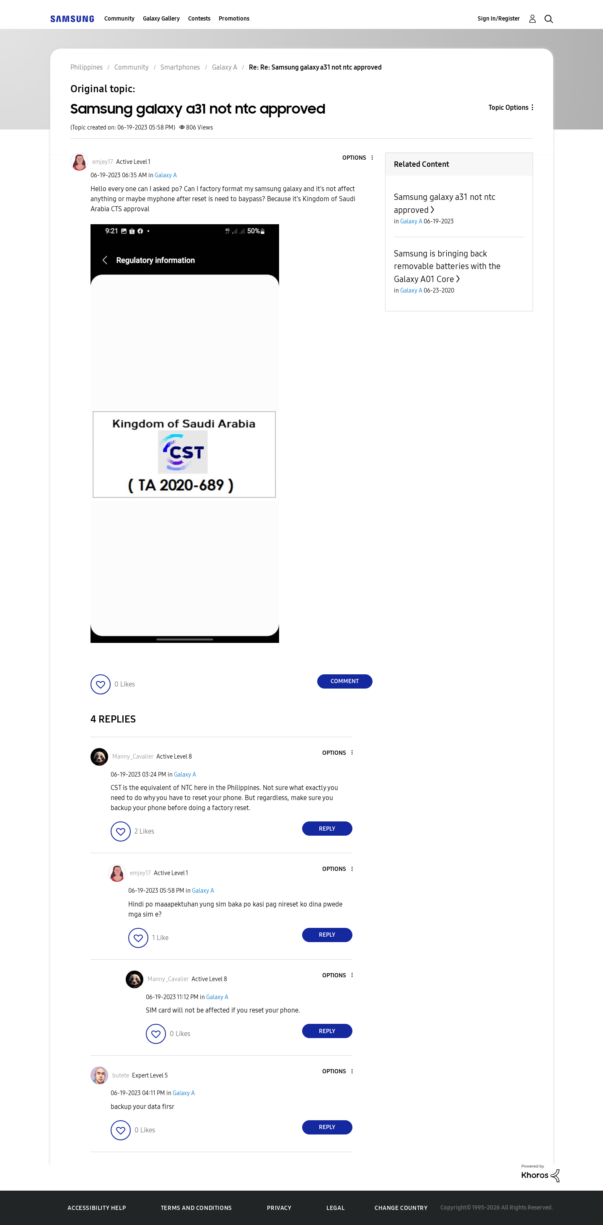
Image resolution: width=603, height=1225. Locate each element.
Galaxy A (166, 175)
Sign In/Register (499, 18)
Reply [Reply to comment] (327, 828)
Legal (335, 1208)
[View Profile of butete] (120, 1075)
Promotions (234, 18)
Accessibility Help (96, 1208)
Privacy (279, 1208)
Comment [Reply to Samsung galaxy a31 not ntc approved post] (345, 681)
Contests (199, 18)
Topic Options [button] (508, 107)
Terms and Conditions (196, 1208)
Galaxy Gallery (161, 18)
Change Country (401, 1208)
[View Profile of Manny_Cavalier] (132, 756)
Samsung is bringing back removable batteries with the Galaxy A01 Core (447, 266)
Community (119, 18)
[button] (358, 158)
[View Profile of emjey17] (102, 162)
